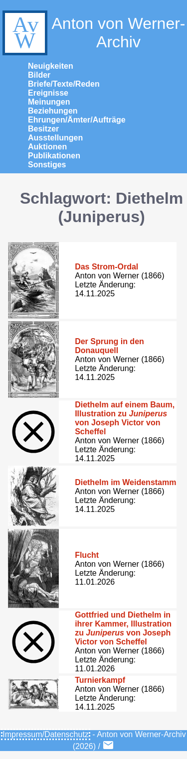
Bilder (39, 75)
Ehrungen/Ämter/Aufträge (77, 120)
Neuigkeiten (50, 66)
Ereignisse (48, 93)
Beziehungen (53, 111)
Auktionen (47, 146)
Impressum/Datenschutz (45, 734)
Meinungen (49, 102)
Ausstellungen (55, 137)
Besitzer (43, 129)
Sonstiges (47, 164)
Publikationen (54, 155)
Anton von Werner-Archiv (92, 33)
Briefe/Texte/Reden (64, 84)
